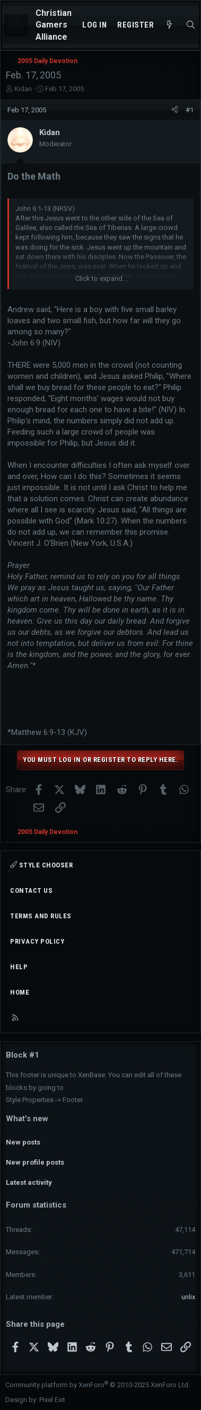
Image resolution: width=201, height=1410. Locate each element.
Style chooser (41, 865)
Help (19, 967)
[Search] (190, 25)
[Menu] (16, 25)
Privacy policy (37, 941)
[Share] (175, 110)
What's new (27, 1118)
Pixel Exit (52, 1400)
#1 (190, 110)
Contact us (31, 890)
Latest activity (29, 1182)
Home (19, 992)
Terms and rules (41, 916)
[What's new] (169, 25)
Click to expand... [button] (101, 278)
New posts (23, 1142)
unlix (188, 1297)
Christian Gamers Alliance (54, 25)
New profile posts (35, 1162)
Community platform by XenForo (97, 1385)
